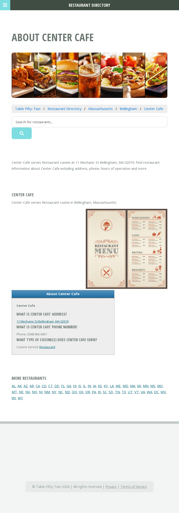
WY (20, 398)
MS (152, 385)
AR (32, 385)
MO (160, 385)
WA (149, 392)
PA (94, 392)
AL (14, 385)
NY (54, 392)
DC (156, 392)
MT (14, 392)
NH (34, 392)
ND (67, 392)
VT (136, 392)
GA (69, 385)
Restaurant (47, 347)
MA (132, 385)
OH (74, 392)
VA (143, 392)
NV (27, 392)
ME (118, 385)
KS (100, 385)
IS (79, 385)
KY (106, 385)
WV (163, 392)
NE (21, 392)
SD (111, 392)
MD (125, 385)
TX (124, 392)
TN (117, 392)
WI (14, 398)
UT (130, 392)
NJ (40, 392)
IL (84, 385)
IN (89, 385)
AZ (26, 385)
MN (145, 385)
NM (47, 392)
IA (94, 385)
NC (60, 392)
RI (99, 392)
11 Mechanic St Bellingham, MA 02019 (43, 321)
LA (112, 385)
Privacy (111, 486)
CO (44, 385)
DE (57, 385)
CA (38, 385)
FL (63, 385)
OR (87, 392)
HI (74, 385)
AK (19, 385)
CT (50, 385)
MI (139, 385)
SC (105, 392)
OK (81, 392)
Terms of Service (133, 486)
